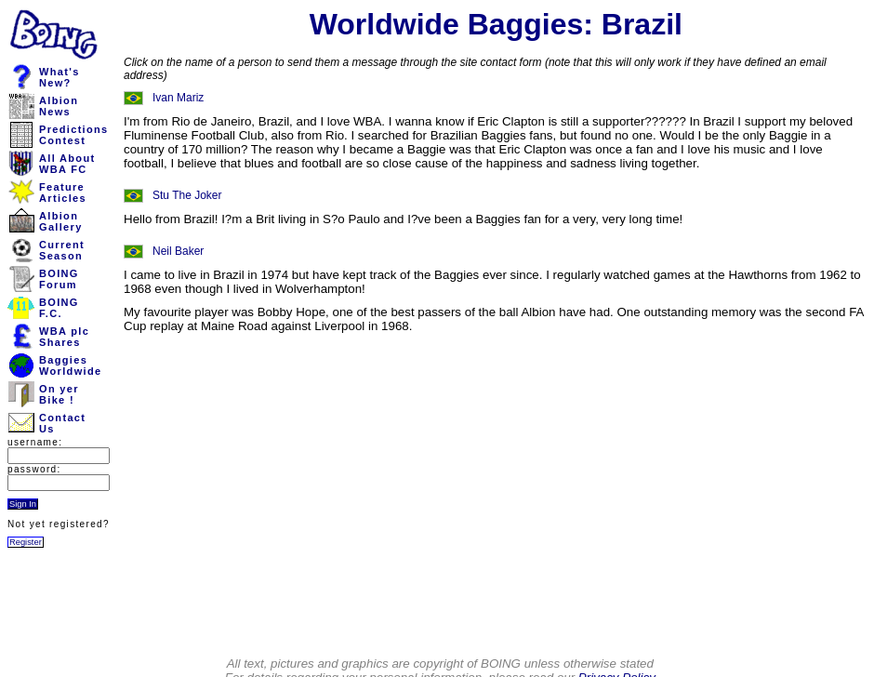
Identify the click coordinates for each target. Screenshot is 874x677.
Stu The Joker (186, 195)
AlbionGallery (61, 221)
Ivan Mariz (178, 97)
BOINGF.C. (59, 308)
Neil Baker (178, 251)
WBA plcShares (64, 336)
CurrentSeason (62, 250)
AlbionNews (58, 106)
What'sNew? (59, 77)
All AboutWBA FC (67, 164)
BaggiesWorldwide (70, 365)
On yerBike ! (59, 394)
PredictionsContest (74, 135)
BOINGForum (59, 279)
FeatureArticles (62, 192)
